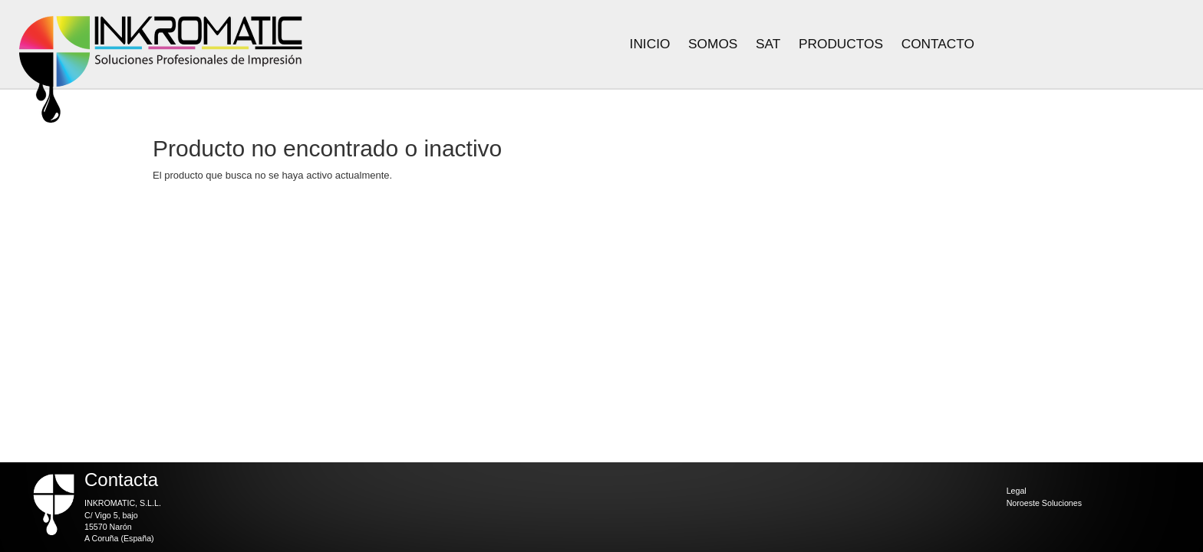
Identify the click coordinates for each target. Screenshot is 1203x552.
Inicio (650, 43)
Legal (1017, 490)
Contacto (937, 43)
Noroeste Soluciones (1044, 503)
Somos (712, 43)
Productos (841, 43)
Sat (768, 43)
